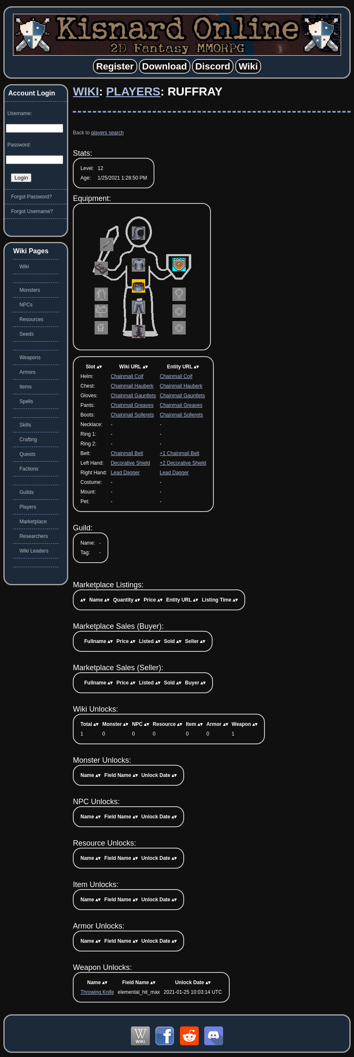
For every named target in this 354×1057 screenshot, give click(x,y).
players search (107, 133)
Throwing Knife (97, 992)
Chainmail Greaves (132, 405)
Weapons (29, 357)
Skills (25, 425)
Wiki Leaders (33, 551)
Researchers (33, 536)
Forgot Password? (31, 197)
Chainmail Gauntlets (133, 396)
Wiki (86, 91)
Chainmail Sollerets (132, 415)
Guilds (26, 492)
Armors (27, 372)
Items (25, 387)
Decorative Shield (130, 463)
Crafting (28, 439)
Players (133, 91)
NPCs (25, 305)
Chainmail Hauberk (132, 386)
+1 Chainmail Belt (179, 453)
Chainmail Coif (127, 376)
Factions (28, 469)
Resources (31, 319)
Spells (26, 401)
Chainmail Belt (127, 453)
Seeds (26, 334)
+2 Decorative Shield (183, 463)
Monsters (29, 290)
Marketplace (32, 522)
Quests (27, 454)
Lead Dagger (125, 473)
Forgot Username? (32, 211)
